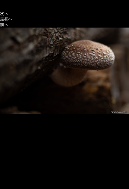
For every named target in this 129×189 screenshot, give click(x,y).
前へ (4, 24)
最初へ (6, 19)
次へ (4, 13)
